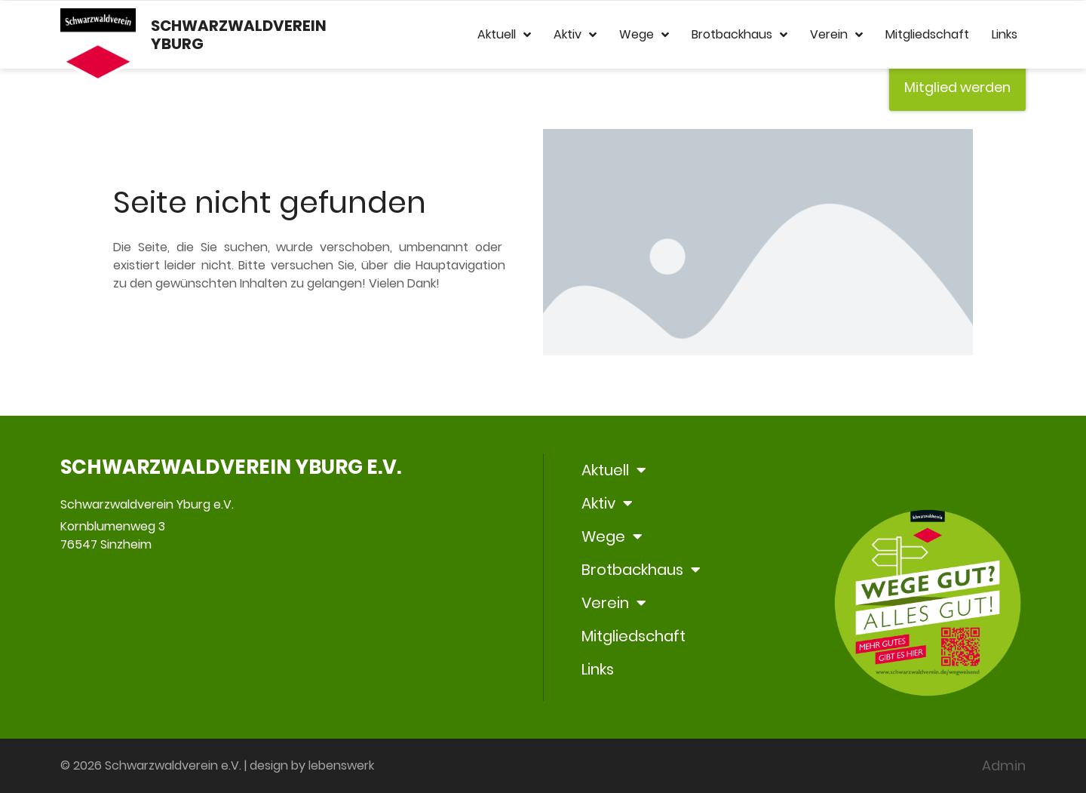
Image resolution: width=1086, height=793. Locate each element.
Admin (1004, 765)
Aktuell (504, 35)
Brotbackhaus (739, 35)
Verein (836, 35)
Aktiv (575, 35)
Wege (644, 35)
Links (1004, 34)
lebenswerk (341, 765)
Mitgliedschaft (927, 34)
